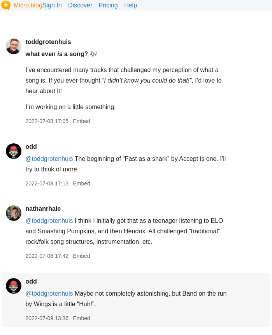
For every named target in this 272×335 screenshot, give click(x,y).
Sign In (52, 5)
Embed (81, 121)
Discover (80, 5)
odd (31, 146)
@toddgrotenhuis (49, 158)
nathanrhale (43, 208)
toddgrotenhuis (48, 42)
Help (130, 5)
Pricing (108, 5)
